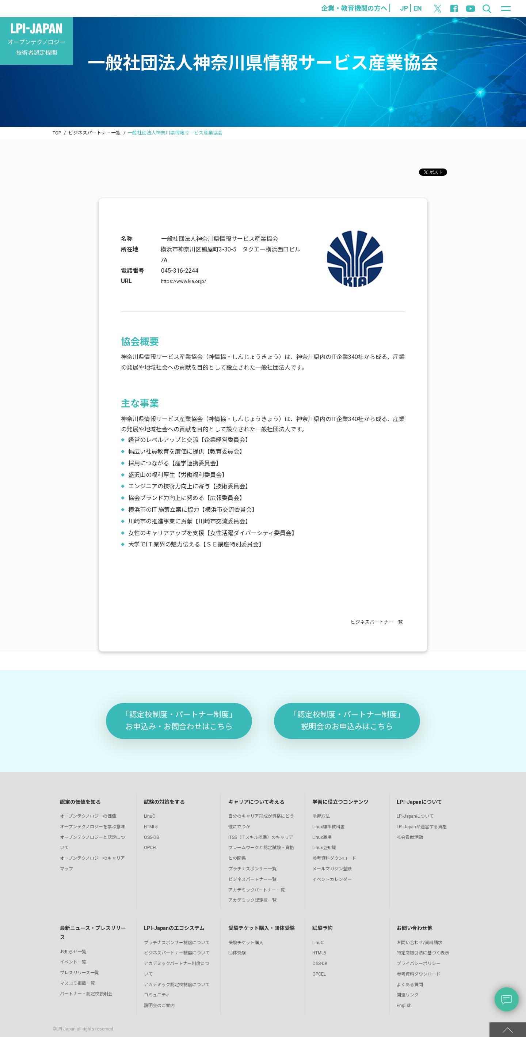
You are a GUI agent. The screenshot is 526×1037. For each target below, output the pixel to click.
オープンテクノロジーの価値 (88, 816)
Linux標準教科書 (328, 826)
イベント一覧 (73, 962)
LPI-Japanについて (415, 816)
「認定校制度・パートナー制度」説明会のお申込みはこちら (347, 720)
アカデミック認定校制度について (177, 984)
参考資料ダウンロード (334, 858)
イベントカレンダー (332, 879)
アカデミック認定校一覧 (252, 900)
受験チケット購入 (245, 942)
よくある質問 (410, 984)
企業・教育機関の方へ (354, 8)
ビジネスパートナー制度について (177, 952)
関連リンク (408, 995)
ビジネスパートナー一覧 (94, 133)
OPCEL (150, 847)
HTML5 (151, 826)
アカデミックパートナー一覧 (256, 890)
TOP (57, 133)
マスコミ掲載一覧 (77, 983)
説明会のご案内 (159, 1005)
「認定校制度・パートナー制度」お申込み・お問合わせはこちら (179, 720)
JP (404, 8)
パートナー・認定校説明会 (86, 993)
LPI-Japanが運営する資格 (422, 826)
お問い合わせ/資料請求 (419, 942)
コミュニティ (157, 995)
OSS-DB (151, 837)
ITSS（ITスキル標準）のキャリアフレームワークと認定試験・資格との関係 (261, 848)
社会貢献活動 (410, 837)
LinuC (149, 816)
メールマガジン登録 (332, 868)
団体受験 (237, 952)
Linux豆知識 (324, 847)
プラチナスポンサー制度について (177, 942)
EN (417, 8)
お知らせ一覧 (73, 951)
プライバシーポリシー (419, 963)
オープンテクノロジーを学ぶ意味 (92, 826)
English (404, 1005)
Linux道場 (322, 837)
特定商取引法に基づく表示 (423, 952)
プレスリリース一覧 (79, 972)
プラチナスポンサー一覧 (252, 868)
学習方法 (321, 816)
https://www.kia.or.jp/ (188, 280)
